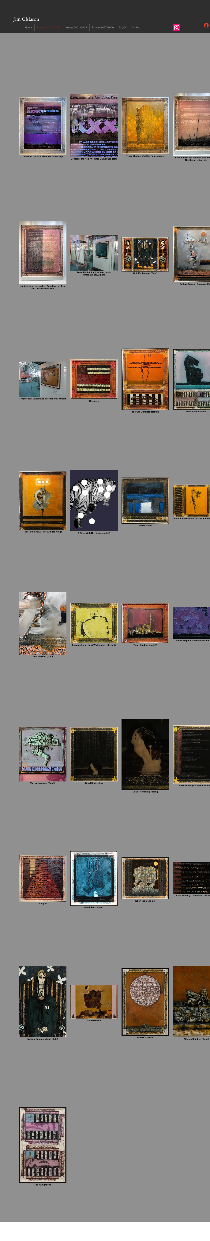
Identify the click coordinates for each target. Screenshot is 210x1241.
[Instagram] (176, 27)
